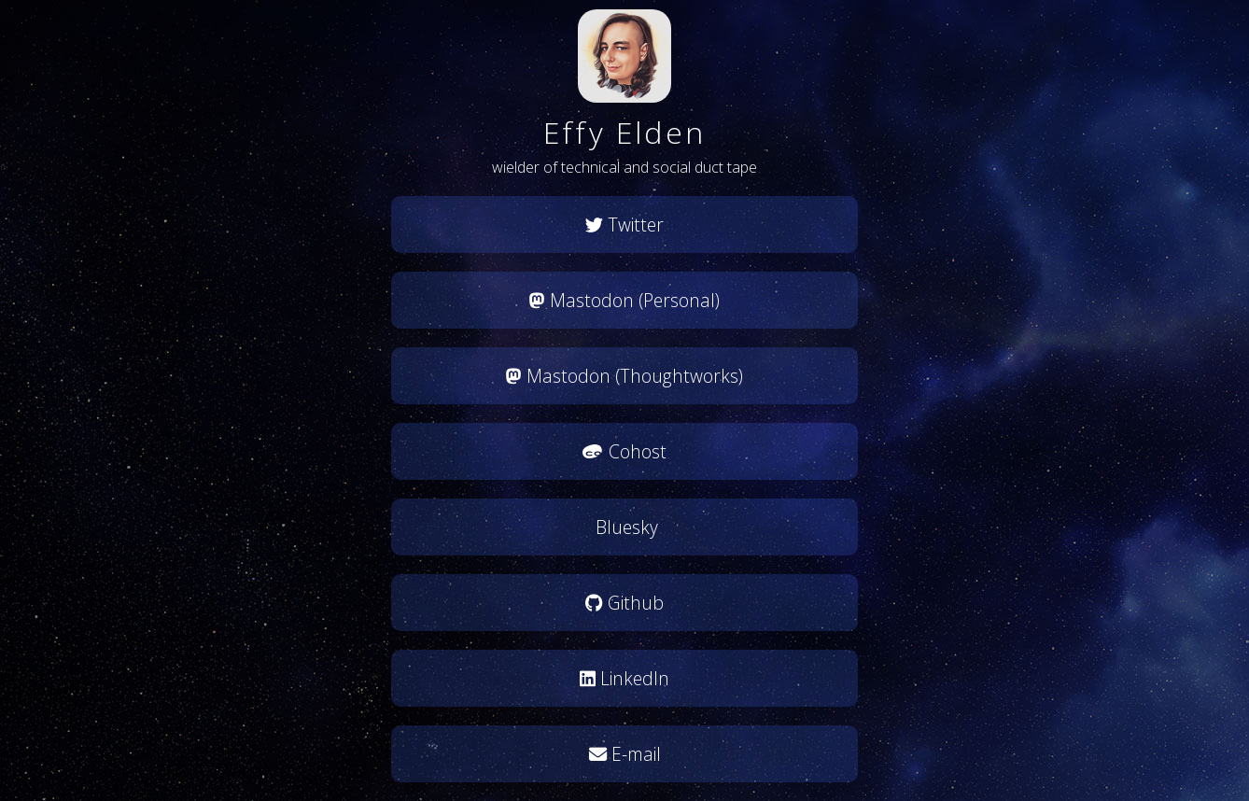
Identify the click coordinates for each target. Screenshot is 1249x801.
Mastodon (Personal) (624, 300)
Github (624, 602)
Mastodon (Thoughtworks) (624, 375)
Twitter (624, 224)
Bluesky (624, 527)
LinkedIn (624, 678)
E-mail (625, 753)
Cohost (624, 451)
